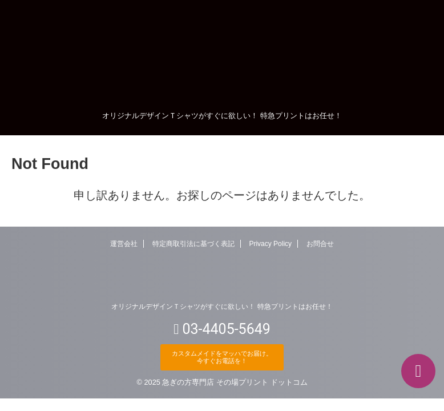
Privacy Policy (270, 244)
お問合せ (320, 244)
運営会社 (124, 244)
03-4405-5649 (222, 328)
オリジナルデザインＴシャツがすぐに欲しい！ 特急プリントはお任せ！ (221, 307)
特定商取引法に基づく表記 (193, 244)
